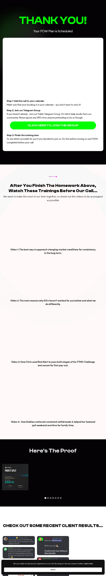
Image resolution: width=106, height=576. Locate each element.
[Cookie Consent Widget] (53, 570)
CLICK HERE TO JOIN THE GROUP (53, 125)
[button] (45, 498)
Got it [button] (97, 569)
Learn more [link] (79, 569)
